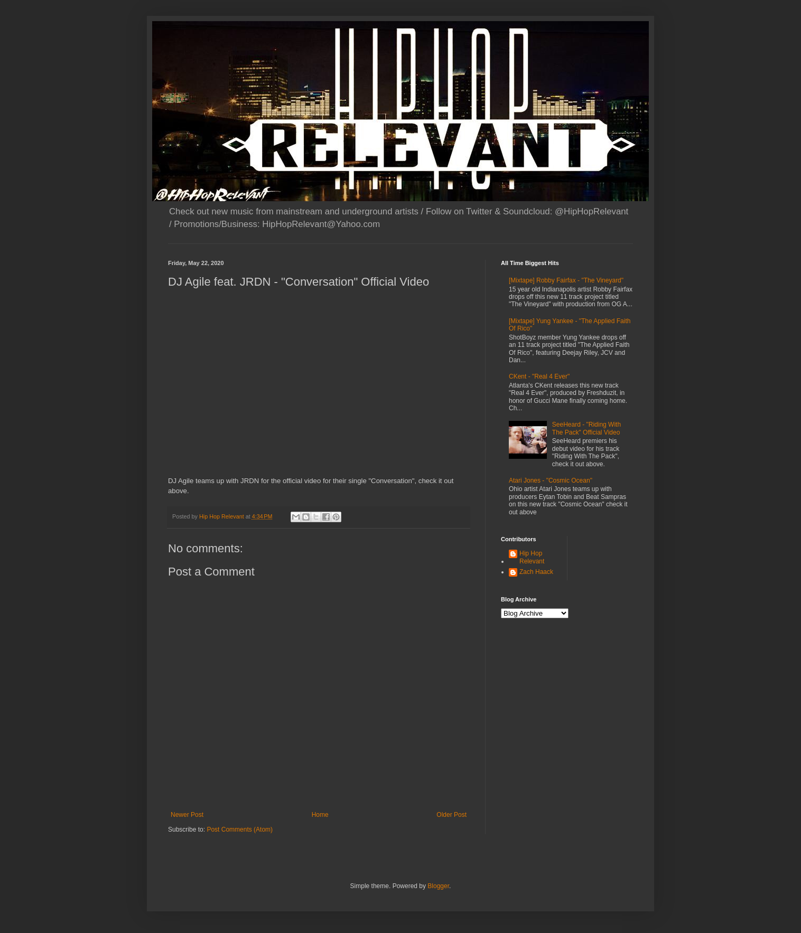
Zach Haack (536, 572)
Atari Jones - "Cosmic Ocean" (550, 480)
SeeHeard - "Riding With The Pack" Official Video (586, 428)
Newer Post (187, 814)
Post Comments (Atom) (240, 829)
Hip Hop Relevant (531, 557)
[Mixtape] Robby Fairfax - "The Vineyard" (566, 280)
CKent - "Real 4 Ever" (539, 376)
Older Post (451, 814)
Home (320, 814)
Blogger (438, 886)
